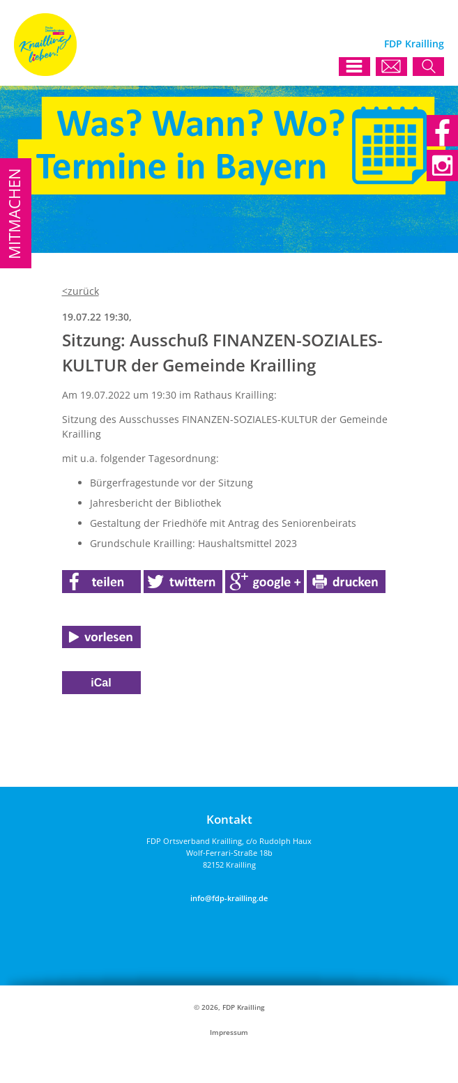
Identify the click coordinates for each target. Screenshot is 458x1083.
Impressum (229, 1032)
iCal (101, 683)
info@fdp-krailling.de (229, 898)
